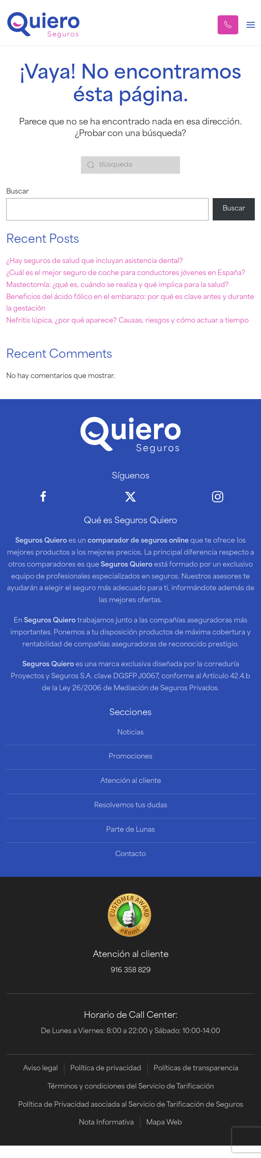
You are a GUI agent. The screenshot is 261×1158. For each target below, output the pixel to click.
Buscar (17, 192)
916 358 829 (131, 970)
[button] (228, 24)
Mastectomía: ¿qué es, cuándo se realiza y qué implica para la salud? (117, 285)
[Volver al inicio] (43, 25)
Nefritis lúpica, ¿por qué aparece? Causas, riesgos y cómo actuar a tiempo (127, 321)
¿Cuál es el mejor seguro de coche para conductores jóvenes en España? (125, 273)
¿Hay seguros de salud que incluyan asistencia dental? (94, 261)
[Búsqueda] (130, 165)
